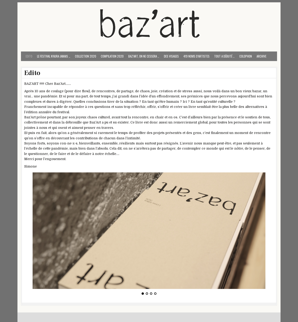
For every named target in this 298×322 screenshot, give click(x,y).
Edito (29, 56)
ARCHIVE (261, 56)
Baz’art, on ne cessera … (143, 56)
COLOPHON (245, 56)
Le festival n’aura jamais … (53, 56)
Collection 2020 (85, 56)
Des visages (171, 56)
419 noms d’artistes (196, 56)
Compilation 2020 (112, 56)
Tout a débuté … (224, 56)
